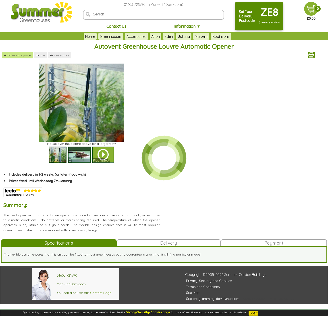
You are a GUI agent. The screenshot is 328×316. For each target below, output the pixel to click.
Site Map (192, 292)
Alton (155, 36)
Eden (169, 36)
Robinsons (221, 36)
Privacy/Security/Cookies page (148, 312)
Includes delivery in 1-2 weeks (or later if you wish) (47, 174)
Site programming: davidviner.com (212, 299)
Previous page (17, 55)
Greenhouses (111, 36)
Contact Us (116, 26)
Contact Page (101, 293)
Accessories (136, 36)
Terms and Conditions (203, 287)
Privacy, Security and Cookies (209, 281)
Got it (253, 313)
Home (90, 36)
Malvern (201, 36)
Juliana (184, 36)
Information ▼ (187, 26)
